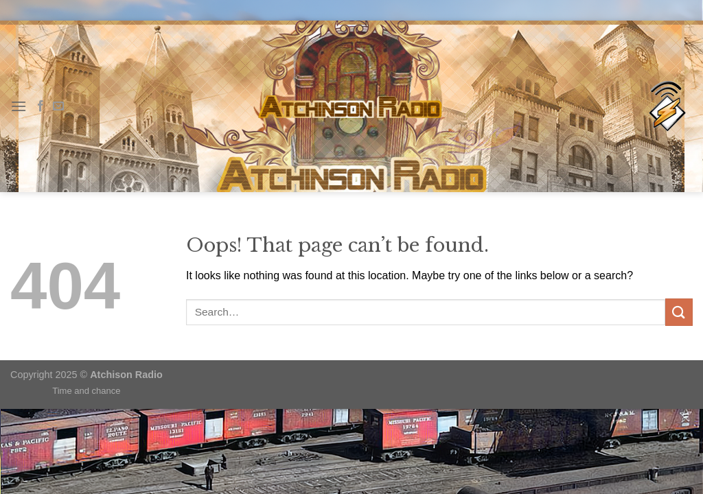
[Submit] (679, 311)
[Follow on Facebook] (40, 106)
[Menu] (18, 106)
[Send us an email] (58, 106)
